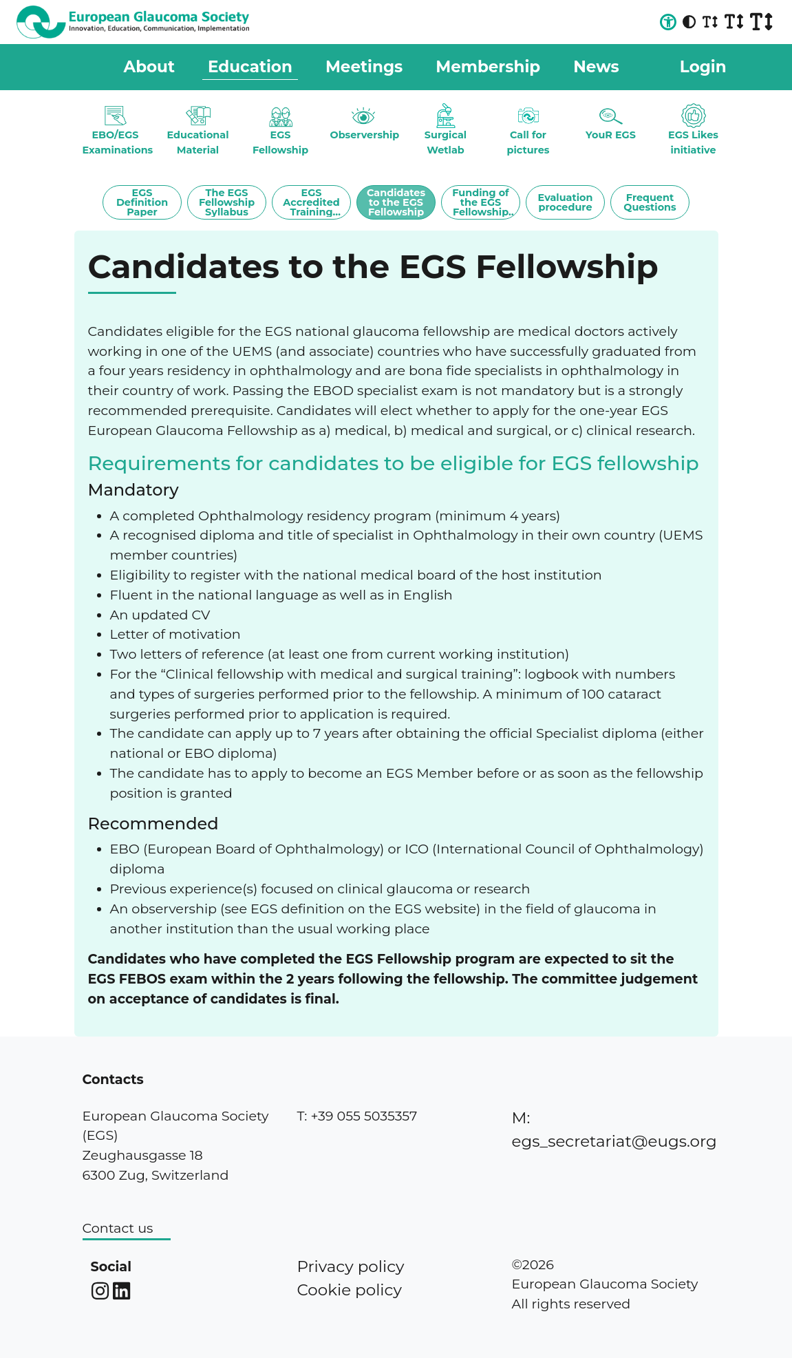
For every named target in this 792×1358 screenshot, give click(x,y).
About (149, 66)
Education (250, 66)
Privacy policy (350, 1266)
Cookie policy (349, 1289)
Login (703, 66)
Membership (488, 66)
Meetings (364, 66)
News (596, 66)
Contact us (118, 1228)
